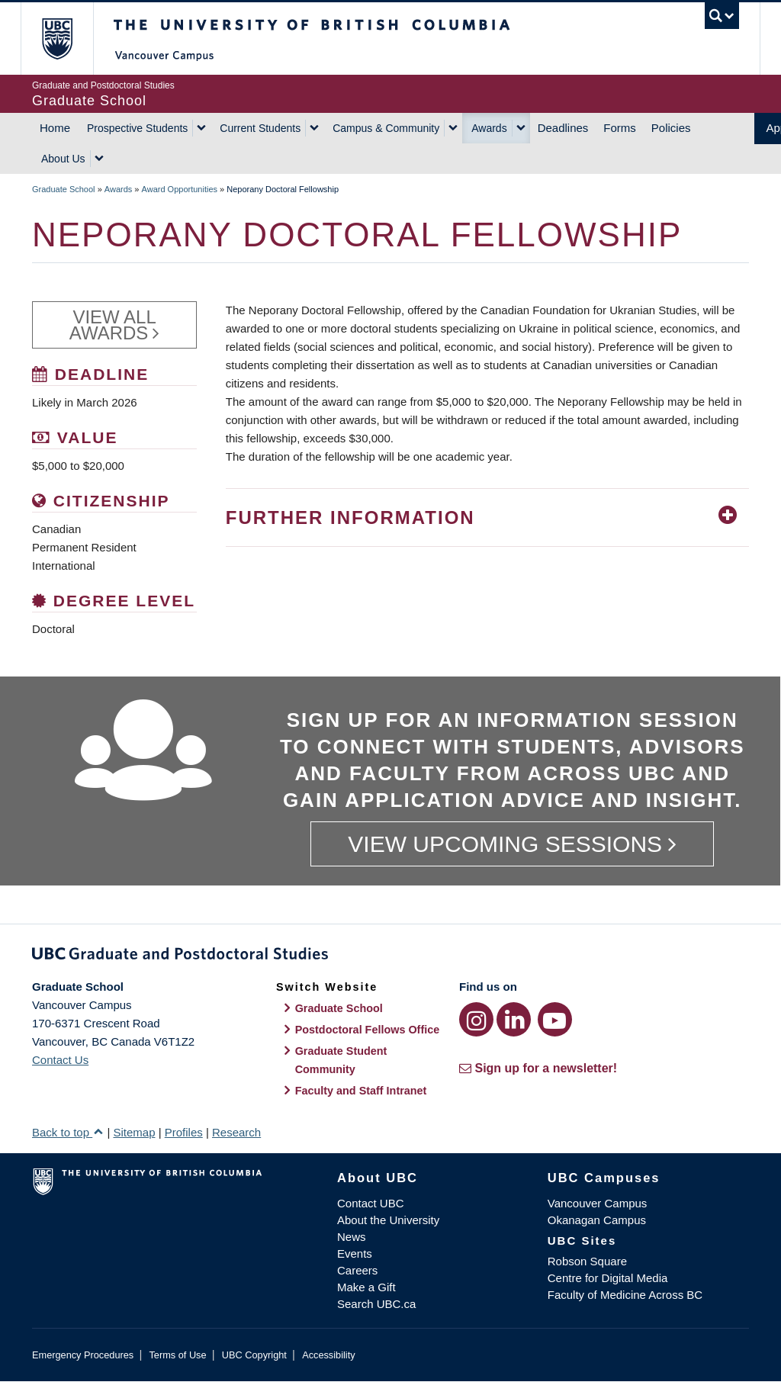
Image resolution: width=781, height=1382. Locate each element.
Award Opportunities (179, 189)
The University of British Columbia (68, 38)
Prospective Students (137, 128)
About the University (388, 1219)
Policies (671, 127)
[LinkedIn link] (514, 1019)
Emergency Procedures (82, 1355)
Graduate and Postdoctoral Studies (390, 956)
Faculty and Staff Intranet (361, 1091)
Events (354, 1253)
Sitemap (134, 1132)
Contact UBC (370, 1203)
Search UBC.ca (376, 1303)
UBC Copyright (254, 1355)
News (351, 1236)
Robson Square (587, 1261)
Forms (619, 127)
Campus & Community (386, 128)
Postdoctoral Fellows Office (367, 1030)
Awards (488, 128)
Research (236, 1132)
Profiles (184, 1132)
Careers (357, 1270)
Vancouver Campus (598, 1203)
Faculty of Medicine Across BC (625, 1294)
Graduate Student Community (341, 1060)
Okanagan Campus (597, 1219)
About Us (63, 159)
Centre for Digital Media (608, 1277)
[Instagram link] (476, 1019)
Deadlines (563, 127)
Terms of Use (177, 1355)
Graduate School (63, 189)
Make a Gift (366, 1287)
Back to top (68, 1132)
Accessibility (328, 1355)
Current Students (260, 128)
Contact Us (60, 1059)
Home (55, 127)
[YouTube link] (555, 1019)
